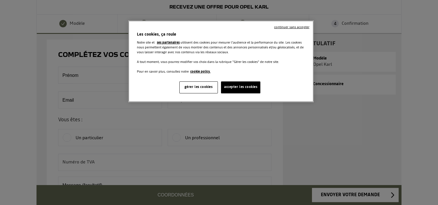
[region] (221, 61)
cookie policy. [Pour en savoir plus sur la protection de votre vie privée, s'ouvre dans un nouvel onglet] (200, 71)
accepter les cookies (240, 87)
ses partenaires (168, 42)
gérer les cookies (198, 87)
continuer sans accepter (291, 27)
